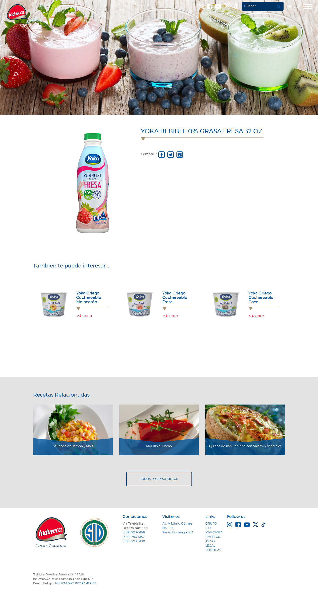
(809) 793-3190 (134, 541)
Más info (84, 316)
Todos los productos (159, 479)
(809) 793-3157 (134, 536)
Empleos (212, 536)
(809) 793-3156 (134, 532)
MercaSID (213, 532)
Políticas (213, 550)
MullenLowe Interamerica (75, 583)
